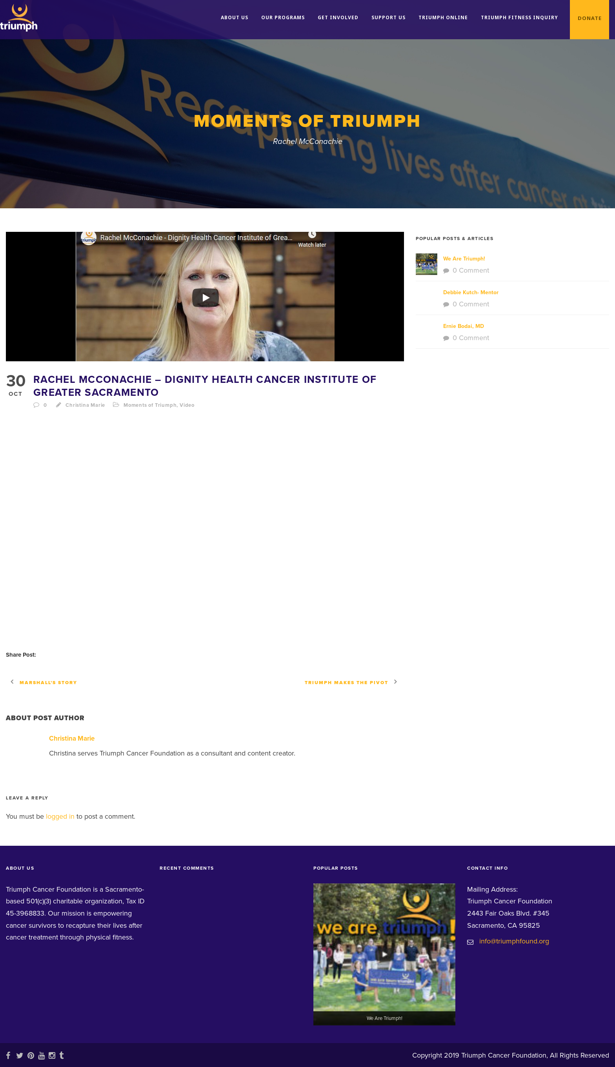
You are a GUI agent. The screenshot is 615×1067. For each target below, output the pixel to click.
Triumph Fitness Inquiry (519, 17)
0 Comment (471, 270)
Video (187, 405)
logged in (60, 816)
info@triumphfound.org (514, 941)
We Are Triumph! (464, 258)
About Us (234, 17)
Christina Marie (85, 405)
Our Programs (283, 17)
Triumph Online (443, 17)
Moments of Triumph (150, 405)
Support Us (388, 17)
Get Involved (338, 17)
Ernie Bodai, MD (463, 326)
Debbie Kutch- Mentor (471, 292)
